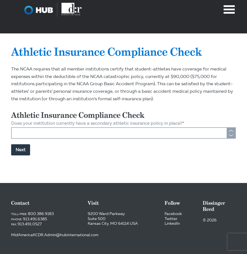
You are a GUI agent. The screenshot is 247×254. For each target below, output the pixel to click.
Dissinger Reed (53, 10)
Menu (229, 9)
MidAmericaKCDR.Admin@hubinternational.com (54, 234)
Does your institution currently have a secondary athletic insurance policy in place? (97, 123)
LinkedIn (172, 223)
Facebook (173, 213)
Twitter (171, 218)
